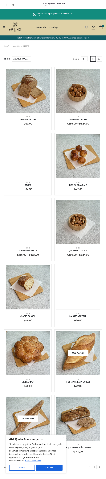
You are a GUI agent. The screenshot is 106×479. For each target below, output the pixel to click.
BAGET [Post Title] (28, 185)
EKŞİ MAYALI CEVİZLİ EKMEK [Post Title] (78, 447)
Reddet (22, 467)
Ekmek (28, 117)
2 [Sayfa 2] (89, 467)
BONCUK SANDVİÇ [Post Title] (78, 185)
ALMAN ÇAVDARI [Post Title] (28, 119)
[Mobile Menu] (5, 27)
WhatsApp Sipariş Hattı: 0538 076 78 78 (54, 14)
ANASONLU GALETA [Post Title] (78, 119)
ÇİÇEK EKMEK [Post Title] (28, 381)
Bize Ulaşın (53, 27)
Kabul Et (49, 467)
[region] (36, 454)
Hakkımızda (41, 27)
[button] (87, 27)
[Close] (63, 437)
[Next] (99, 467)
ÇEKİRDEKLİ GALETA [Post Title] (78, 250)
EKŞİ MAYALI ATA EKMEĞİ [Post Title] (78, 381)
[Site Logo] (15, 27)
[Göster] (84, 58)
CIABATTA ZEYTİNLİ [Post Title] (78, 316)
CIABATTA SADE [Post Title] (27, 316)
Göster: (76, 59)
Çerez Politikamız (33, 460)
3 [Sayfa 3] (94, 467)
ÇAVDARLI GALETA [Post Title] (28, 250)
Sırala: (7, 58)
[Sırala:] (21, 59)
